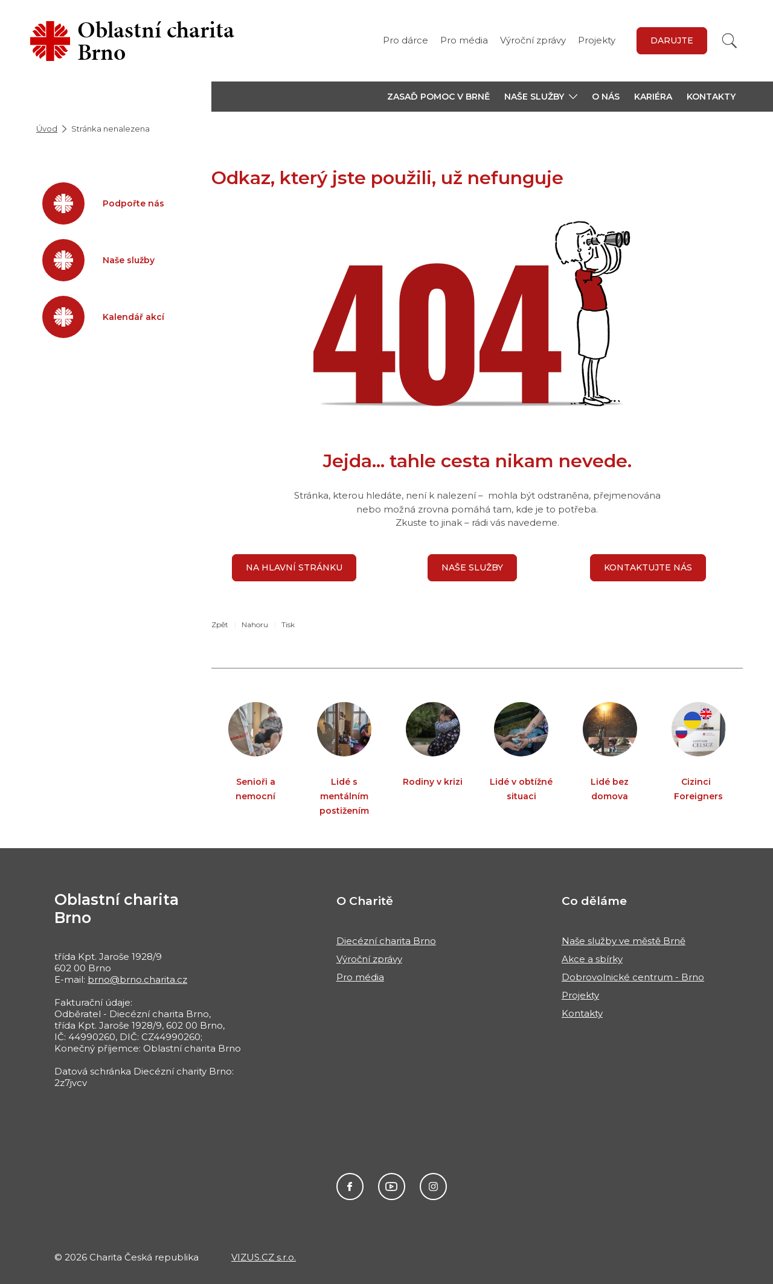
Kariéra (653, 96)
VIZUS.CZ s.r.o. (263, 1257)
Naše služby (472, 567)
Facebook (350, 1186)
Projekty (596, 40)
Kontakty (711, 96)
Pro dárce (405, 40)
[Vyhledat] (729, 40)
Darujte (671, 40)
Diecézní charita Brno (386, 941)
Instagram (433, 1186)
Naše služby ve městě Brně (623, 941)
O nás (606, 96)
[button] (541, 96)
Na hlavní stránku (294, 567)
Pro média (464, 40)
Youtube (391, 1186)
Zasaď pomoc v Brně (438, 96)
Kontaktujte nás (648, 567)
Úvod (46, 128)
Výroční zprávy (533, 40)
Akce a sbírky (592, 959)
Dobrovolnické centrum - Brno (633, 977)
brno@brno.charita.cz (137, 979)
